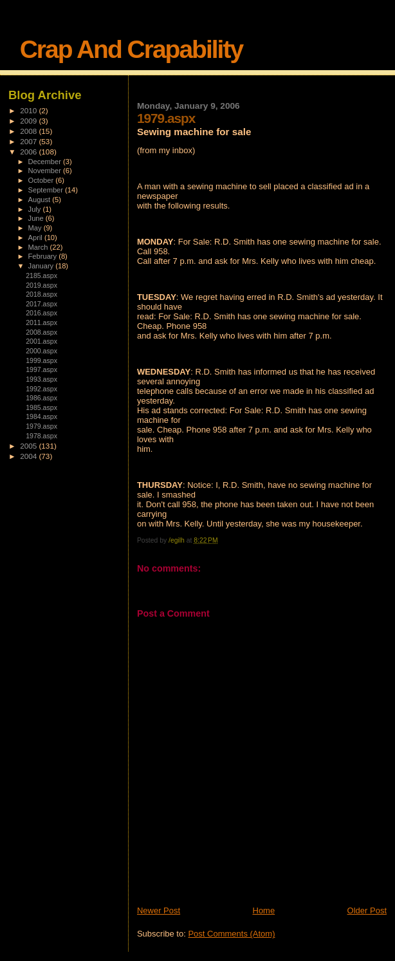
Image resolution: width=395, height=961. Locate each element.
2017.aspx (41, 304)
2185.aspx (41, 275)
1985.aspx (41, 407)
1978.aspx (41, 436)
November (45, 170)
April (36, 237)
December (45, 161)
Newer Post (158, 910)
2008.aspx (41, 332)
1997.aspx (41, 369)
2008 (29, 131)
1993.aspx (41, 379)
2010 (29, 110)
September (47, 190)
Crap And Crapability (131, 49)
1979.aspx (41, 426)
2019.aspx (41, 285)
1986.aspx (41, 398)
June (37, 218)
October (42, 180)
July (35, 209)
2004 (29, 456)
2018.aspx (41, 294)
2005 (29, 446)
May (36, 228)
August (40, 199)
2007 (29, 141)
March (39, 247)
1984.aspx (41, 416)
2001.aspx (41, 341)
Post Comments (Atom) (231, 933)
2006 (29, 151)
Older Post (367, 910)
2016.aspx (41, 313)
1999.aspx (41, 360)
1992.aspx (41, 389)
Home (264, 910)
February (43, 256)
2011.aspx (41, 322)
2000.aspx (41, 351)
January (42, 266)
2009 (29, 121)
